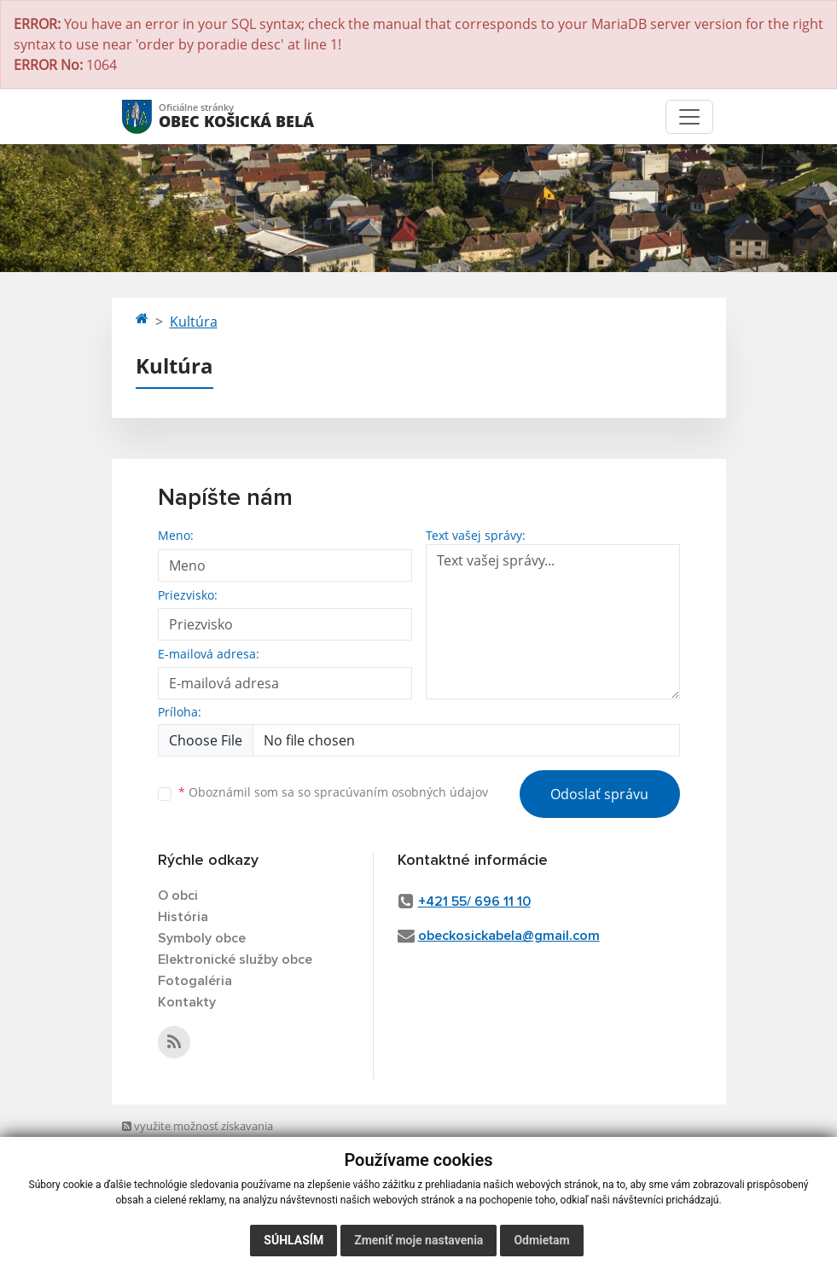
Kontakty (187, 1002)
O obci (178, 895)
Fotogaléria (195, 981)
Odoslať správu (599, 794)
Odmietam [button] (541, 1240)
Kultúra (194, 321)
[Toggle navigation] (689, 117)
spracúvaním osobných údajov (401, 792)
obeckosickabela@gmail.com (509, 935)
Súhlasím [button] (293, 1240)
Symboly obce (202, 938)
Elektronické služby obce (235, 959)
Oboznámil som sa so (333, 792)
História (183, 917)
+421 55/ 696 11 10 (474, 901)
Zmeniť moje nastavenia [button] (418, 1240)
